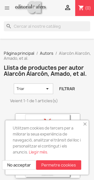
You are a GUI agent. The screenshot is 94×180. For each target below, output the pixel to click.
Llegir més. (38, 152)
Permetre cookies (58, 165)
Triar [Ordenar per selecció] (33, 89)
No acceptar (19, 165)
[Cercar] (47, 26)
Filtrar (67, 89)
